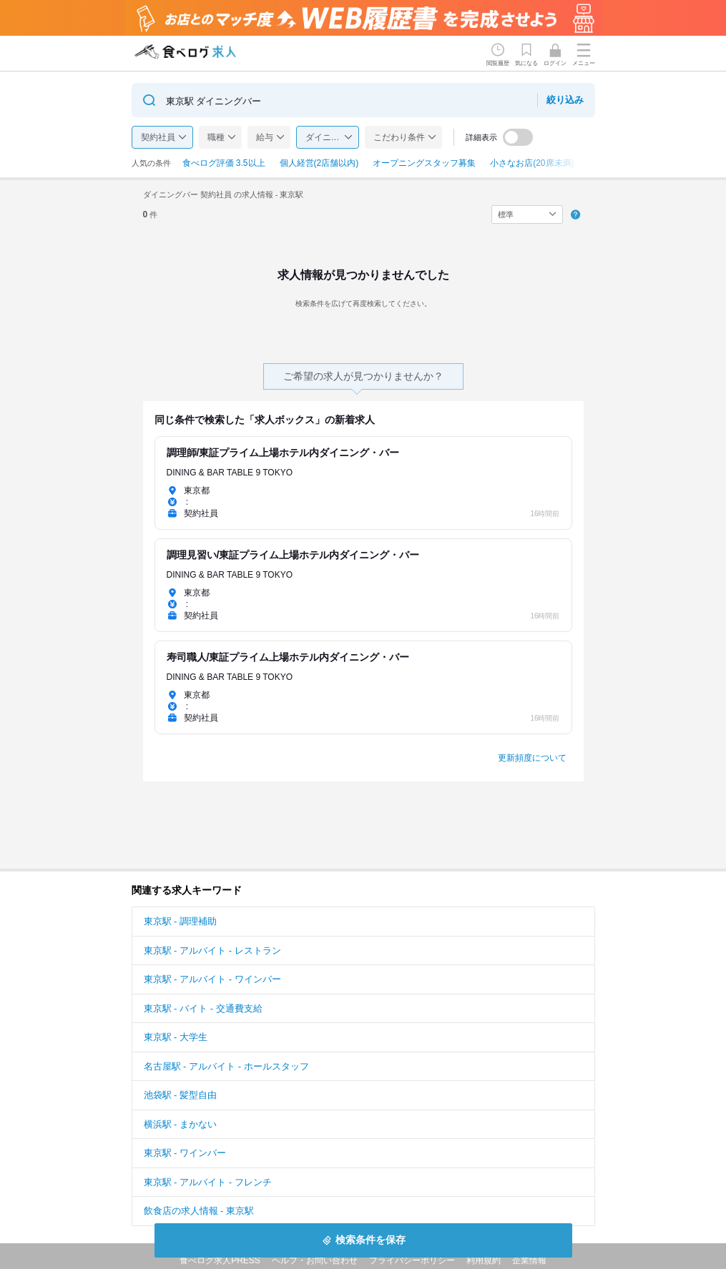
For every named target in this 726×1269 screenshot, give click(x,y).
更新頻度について (532, 758)
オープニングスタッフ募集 (424, 163)
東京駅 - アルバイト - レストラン (212, 950)
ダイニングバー (332, 137)
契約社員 (158, 137)
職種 (216, 137)
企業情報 (529, 1260)
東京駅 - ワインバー (185, 1152)
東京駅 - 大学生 (176, 1037)
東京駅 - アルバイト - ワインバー (212, 979)
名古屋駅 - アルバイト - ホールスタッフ (226, 1066)
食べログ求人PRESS (220, 1260)
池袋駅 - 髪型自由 (180, 1095)
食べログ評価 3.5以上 (223, 163)
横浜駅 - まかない (180, 1124)
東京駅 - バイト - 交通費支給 (203, 1008)
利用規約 (483, 1260)
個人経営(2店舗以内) (319, 163)
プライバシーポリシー (412, 1260)
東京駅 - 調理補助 (180, 921)
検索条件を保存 (370, 1239)
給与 (264, 137)
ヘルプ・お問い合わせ (315, 1260)
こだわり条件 (399, 137)
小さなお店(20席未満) (532, 163)
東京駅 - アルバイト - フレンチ (208, 1182)
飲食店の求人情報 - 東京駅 (199, 1210)
